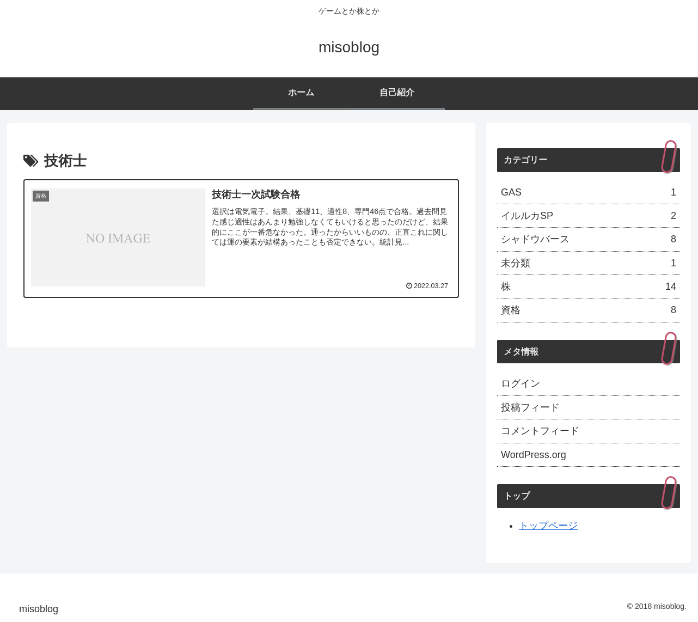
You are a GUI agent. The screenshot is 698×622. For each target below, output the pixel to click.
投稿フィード (530, 407)
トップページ (548, 525)
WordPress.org (533, 454)
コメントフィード (540, 430)
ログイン (520, 383)
